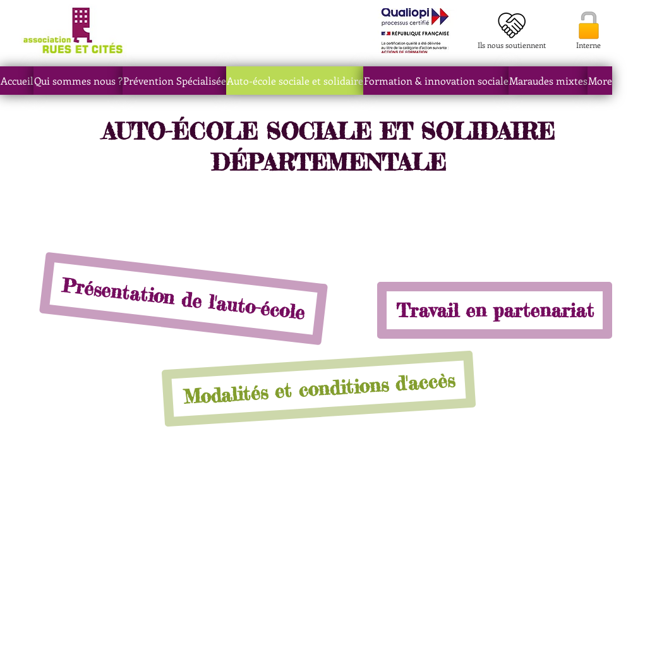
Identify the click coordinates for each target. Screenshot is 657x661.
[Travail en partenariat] (494, 310)
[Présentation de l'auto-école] (183, 299)
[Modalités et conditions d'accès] (319, 389)
